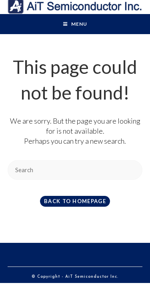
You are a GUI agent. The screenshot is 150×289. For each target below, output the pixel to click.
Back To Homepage (75, 201)
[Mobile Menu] (75, 24)
